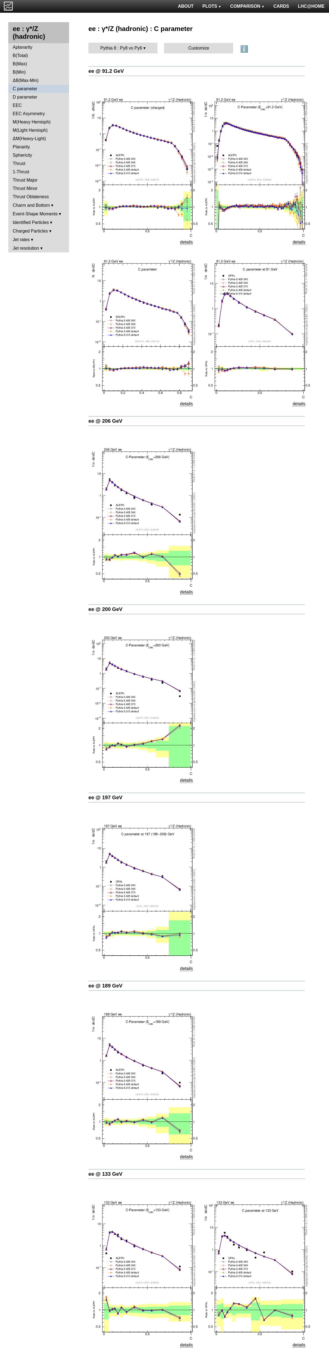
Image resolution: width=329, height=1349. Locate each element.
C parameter (25, 88)
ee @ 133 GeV (105, 1174)
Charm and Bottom (31, 205)
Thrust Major (25, 180)
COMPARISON (247, 6)
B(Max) (20, 63)
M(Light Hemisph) (30, 130)
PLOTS (212, 6)
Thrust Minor (25, 188)
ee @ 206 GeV (105, 421)
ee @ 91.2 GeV (106, 71)
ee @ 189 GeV (105, 986)
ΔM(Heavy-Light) (29, 138)
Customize (198, 48)
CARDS (281, 6)
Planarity (21, 147)
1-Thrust (21, 171)
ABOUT (186, 6)
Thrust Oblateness (31, 196)
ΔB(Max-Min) (25, 80)
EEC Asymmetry (29, 113)
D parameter (25, 97)
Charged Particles (30, 231)
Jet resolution (26, 248)
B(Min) (19, 72)
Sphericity (22, 155)
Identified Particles (31, 222)
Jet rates (21, 239)
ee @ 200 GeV (105, 609)
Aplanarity (22, 47)
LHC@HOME (311, 6)
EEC (17, 105)
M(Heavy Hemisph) (32, 122)
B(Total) (20, 55)
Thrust (19, 163)
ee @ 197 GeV (105, 797)
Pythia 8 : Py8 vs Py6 (121, 48)
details (186, 242)
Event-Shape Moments (35, 213)
